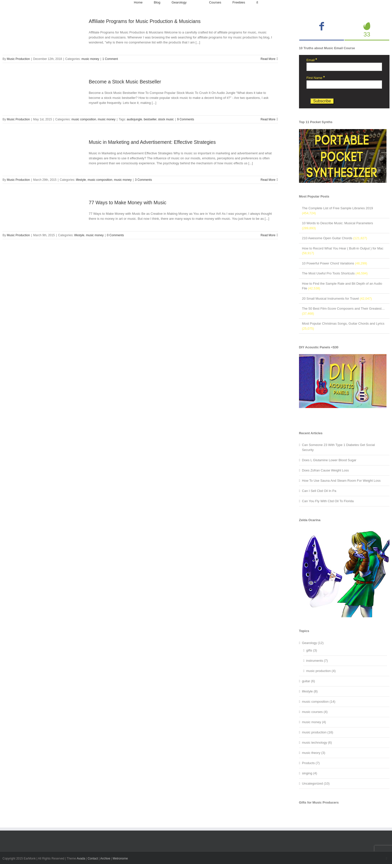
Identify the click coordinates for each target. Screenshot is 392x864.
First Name (315, 78)
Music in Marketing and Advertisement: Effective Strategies (152, 142)
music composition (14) (319, 701)
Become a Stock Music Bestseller (125, 81)
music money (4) (314, 722)
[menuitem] (138, 2)
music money (90, 59)
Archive (105, 858)
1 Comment (110, 59)
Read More (267, 59)
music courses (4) (315, 712)
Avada (81, 858)
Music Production (18, 59)
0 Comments (115, 235)
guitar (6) (308, 681)
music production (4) (321, 671)
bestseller (150, 119)
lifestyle (81, 180)
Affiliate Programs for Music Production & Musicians (144, 21)
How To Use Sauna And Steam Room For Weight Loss (341, 480)
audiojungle (134, 119)
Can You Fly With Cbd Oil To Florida (328, 501)
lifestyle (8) (310, 691)
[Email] (344, 67)
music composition (84, 119)
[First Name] (344, 84)
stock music (166, 119)
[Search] (257, 2)
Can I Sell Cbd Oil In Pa (319, 491)
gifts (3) (311, 650)
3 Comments (143, 180)
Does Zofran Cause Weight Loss (325, 470)
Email (311, 60)
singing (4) (309, 773)
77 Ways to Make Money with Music (127, 202)
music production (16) (317, 732)
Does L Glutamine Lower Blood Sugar (329, 460)
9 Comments (185, 119)
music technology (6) (317, 742)
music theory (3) (313, 753)
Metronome (120, 858)
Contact (93, 858)
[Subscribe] (322, 101)
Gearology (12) (313, 643)
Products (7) (311, 763)
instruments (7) (317, 660)
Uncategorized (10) (316, 783)
